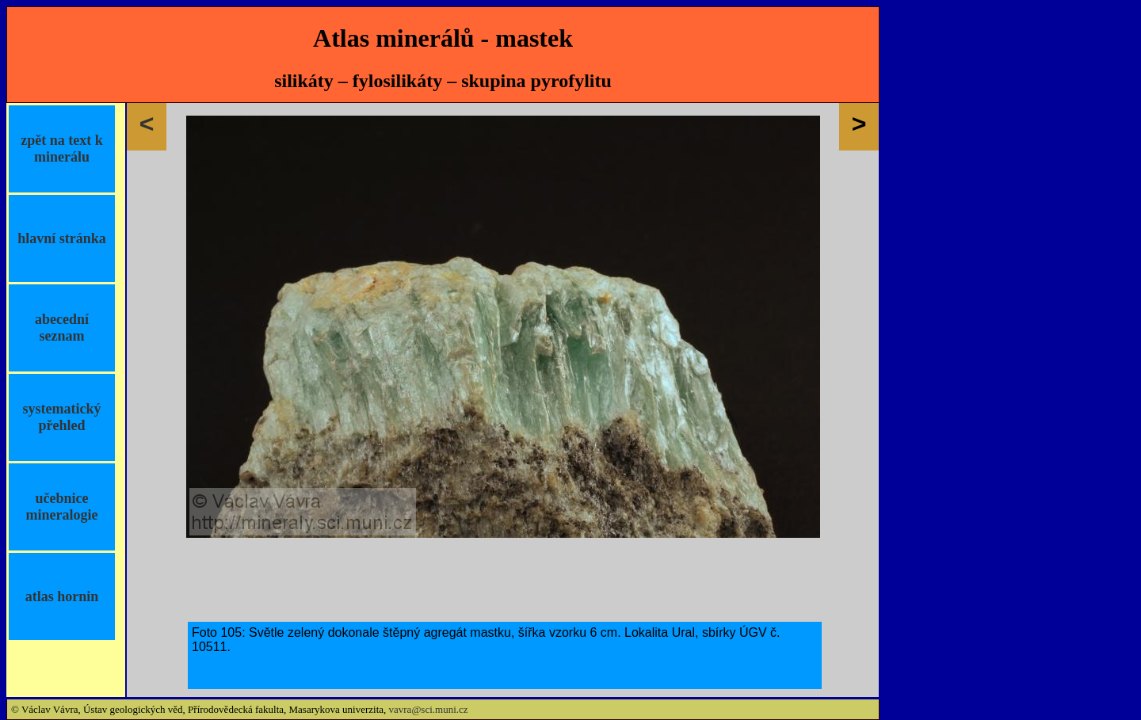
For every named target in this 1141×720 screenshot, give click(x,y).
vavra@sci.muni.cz (428, 709)
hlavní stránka (61, 238)
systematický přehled (62, 417)
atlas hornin (62, 596)
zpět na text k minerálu (61, 148)
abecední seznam (62, 327)
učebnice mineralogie (62, 506)
